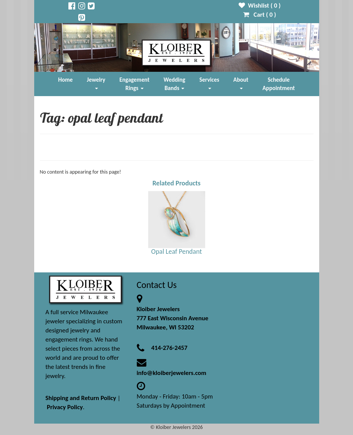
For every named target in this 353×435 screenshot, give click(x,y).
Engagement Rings (134, 84)
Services (209, 82)
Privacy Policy (65, 407)
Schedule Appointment (279, 84)
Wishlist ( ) (260, 5)
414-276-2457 (169, 348)
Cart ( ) (259, 15)
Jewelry (96, 82)
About (240, 82)
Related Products (176, 183)
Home (65, 79)
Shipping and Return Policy (81, 398)
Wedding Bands (174, 84)
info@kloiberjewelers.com (172, 373)
